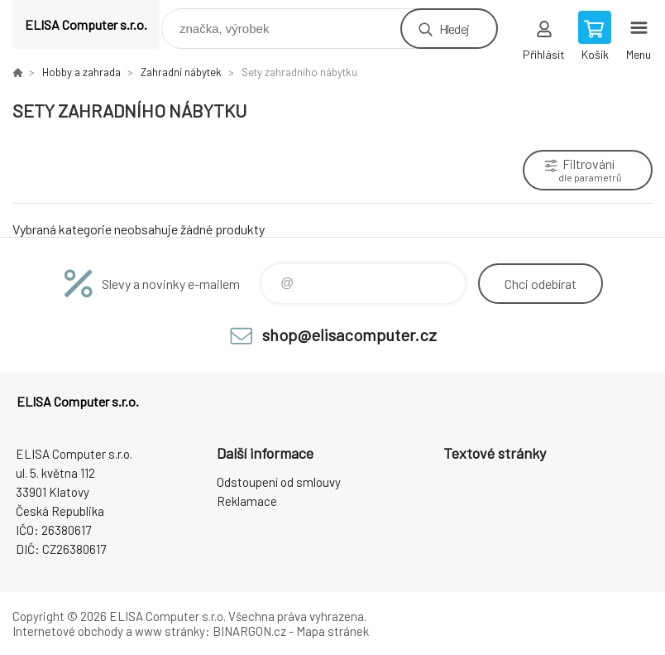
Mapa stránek (332, 631)
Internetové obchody (67, 631)
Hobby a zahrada (81, 72)
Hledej (454, 28)
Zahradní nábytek (181, 72)
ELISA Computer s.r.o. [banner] (86, 24)
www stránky (170, 631)
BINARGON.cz (249, 631)
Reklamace (247, 501)
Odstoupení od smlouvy (279, 481)
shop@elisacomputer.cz (349, 334)
